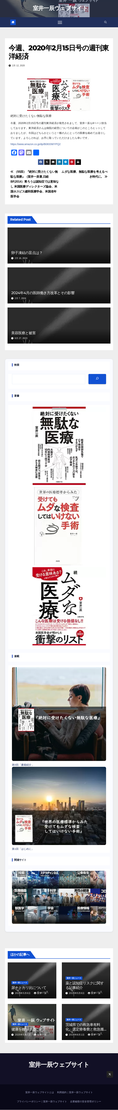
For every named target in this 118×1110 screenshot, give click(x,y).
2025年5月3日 (23, 1035)
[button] (105, 22)
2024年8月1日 (77, 1035)
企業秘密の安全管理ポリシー (85, 1101)
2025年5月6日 (23, 993)
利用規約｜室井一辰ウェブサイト (75, 1092)
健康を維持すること (27, 1029)
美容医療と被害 (23, 333)
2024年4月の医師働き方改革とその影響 (43, 293)
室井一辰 (40, 993)
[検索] (97, 379)
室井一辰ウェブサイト (60, 8)
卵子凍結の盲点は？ (27, 253)
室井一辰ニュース (19, 983)
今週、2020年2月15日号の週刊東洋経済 (59, 52)
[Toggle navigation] (60, 22)
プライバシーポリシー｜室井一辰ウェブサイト (42, 1101)
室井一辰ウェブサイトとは (39, 1092)
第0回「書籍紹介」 (23, 765)
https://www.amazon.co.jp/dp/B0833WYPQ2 (35, 144)
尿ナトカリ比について (28, 987)
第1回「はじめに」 (23, 849)
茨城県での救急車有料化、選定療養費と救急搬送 (85, 1029)
